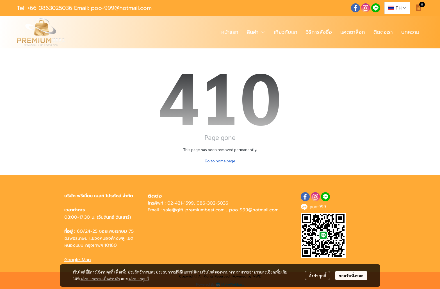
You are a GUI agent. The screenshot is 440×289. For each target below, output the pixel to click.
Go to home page (220, 160)
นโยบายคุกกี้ (139, 278)
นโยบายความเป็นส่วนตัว (100, 278)
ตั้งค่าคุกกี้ (317, 275)
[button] (397, 8)
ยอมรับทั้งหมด (351, 275)
